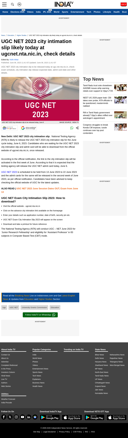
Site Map (36, 432)
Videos (30, 12)
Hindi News (5, 376)
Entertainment (77, 12)
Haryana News (100, 362)
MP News (98, 369)
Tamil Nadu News (102, 376)
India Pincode (6, 403)
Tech (89, 12)
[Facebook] (3, 416)
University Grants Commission (34, 307)
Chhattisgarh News (102, 383)
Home (5, 12)
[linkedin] (28, 416)
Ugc (4, 307)
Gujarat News (100, 386)
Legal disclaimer (49, 432)
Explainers (36, 379)
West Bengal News (117, 365)
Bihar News (99, 355)
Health (117, 12)
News (3, 35)
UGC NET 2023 (9, 172)
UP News (98, 379)
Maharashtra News (117, 355)
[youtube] (22, 416)
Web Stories (6, 386)
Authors (4, 383)
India (38, 12)
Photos (97, 12)
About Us (4, 358)
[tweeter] (10, 416)
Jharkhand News (101, 365)
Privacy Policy (64, 432)
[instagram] (16, 416)
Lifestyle (107, 12)
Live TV (4, 379)
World (56, 12)
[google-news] (35, 416)
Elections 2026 (17, 12)
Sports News (37, 372)
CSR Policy (77, 432)
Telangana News (116, 362)
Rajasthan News (116, 358)
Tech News (36, 376)
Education (11, 35)
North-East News (101, 372)
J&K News (99, 390)
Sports (65, 12)
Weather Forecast (8, 399)
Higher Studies (21, 35)
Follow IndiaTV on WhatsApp (40, 314)
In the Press (6, 369)
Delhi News (99, 358)
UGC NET (14, 307)
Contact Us (5, 355)
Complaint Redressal (9, 365)
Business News (38, 383)
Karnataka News (101, 393)
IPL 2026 (47, 12)
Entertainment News (40, 369)
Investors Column (8, 372)
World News (37, 358)
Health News (37, 386)
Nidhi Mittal (14, 60)
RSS (93, 432)
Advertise (4, 362)
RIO (86, 432)
